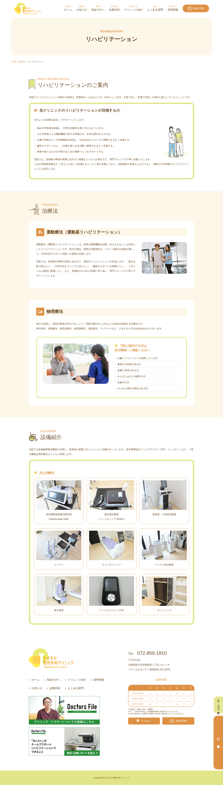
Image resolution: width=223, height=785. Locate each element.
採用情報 (99, 679)
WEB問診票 (218, 707)
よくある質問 (76, 688)
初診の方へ (53, 679)
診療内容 (55, 688)
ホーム (36, 679)
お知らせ (37, 688)
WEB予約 (198, 8)
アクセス (146, 720)
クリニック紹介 (77, 679)
